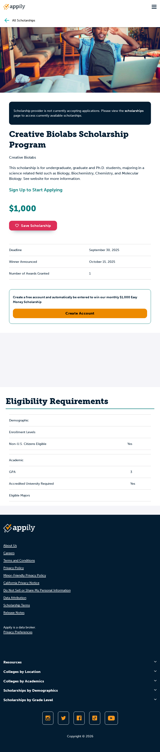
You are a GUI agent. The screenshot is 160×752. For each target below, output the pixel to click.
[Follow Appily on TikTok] (94, 718)
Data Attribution (14, 598)
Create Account (80, 313)
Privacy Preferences (17, 632)
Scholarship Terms (16, 605)
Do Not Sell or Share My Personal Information (37, 590)
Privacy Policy (13, 568)
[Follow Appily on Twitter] (63, 718)
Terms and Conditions (19, 560)
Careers (8, 553)
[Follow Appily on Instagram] (47, 718)
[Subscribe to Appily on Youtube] (111, 718)
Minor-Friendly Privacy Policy (24, 575)
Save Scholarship (33, 225)
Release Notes (13, 613)
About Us (10, 546)
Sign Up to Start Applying (35, 190)
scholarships (134, 111)
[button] (18, 225)
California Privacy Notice (21, 583)
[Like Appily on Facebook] (79, 718)
